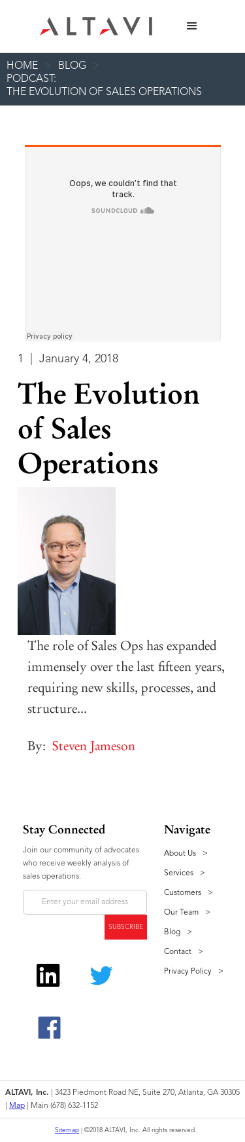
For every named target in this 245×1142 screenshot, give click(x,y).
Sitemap (67, 1130)
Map (17, 1106)
